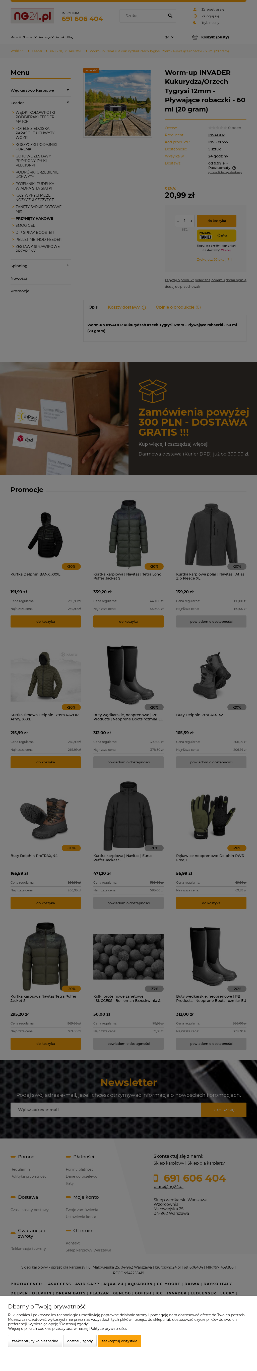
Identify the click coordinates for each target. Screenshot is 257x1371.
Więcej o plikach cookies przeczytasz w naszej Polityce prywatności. (67, 1328)
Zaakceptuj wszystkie (119, 1341)
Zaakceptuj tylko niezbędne (35, 1341)
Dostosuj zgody (80, 1341)
